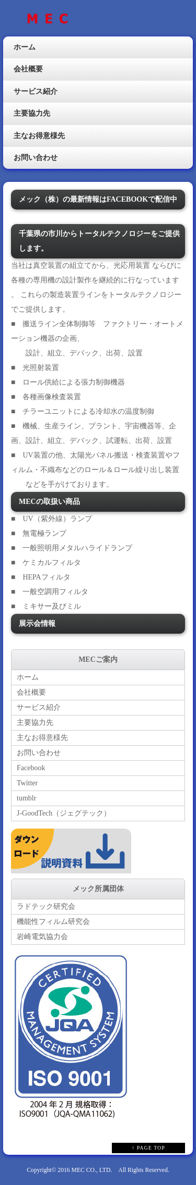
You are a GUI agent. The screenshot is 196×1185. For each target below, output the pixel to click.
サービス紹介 (35, 91)
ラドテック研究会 (46, 906)
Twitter (27, 783)
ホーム (25, 47)
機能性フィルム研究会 (53, 921)
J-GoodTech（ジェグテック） (64, 813)
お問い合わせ (35, 158)
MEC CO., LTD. (92, 1170)
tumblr (26, 798)
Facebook (31, 768)
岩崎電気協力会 (42, 937)
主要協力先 (32, 113)
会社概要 (28, 69)
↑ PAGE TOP (148, 1148)
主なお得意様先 (39, 136)
